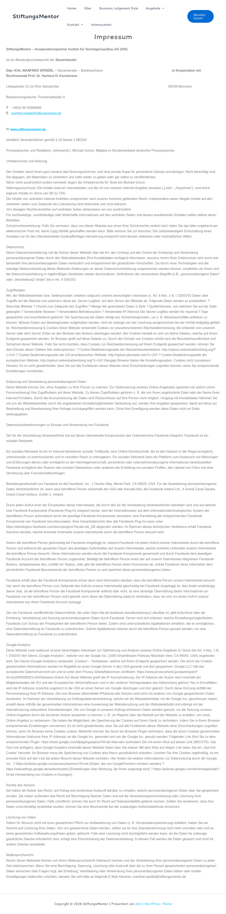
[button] (158, 8)
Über (86, 8)
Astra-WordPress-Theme (153, 903)
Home (71, 8)
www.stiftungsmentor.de (29, 129)
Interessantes (99, 24)
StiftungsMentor (35, 16)
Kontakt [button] (75, 24)
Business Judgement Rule (115, 8)
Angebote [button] (150, 8)
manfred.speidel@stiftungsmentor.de (37, 113)
